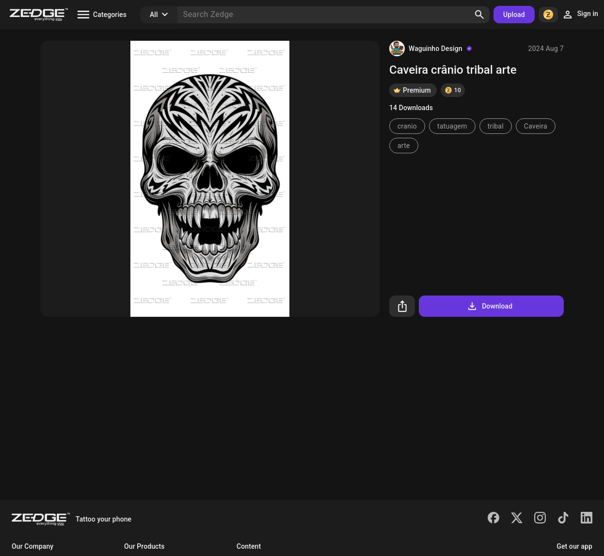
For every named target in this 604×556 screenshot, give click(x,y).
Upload (514, 14)
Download (489, 306)
